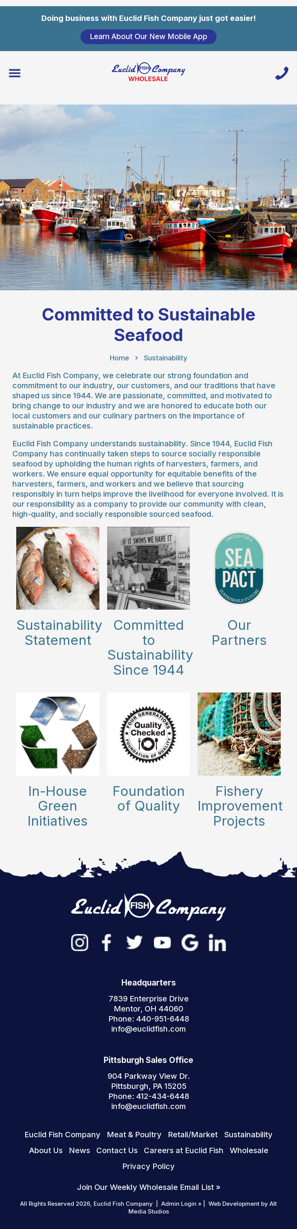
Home (119, 358)
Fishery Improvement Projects (240, 806)
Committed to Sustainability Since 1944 (150, 647)
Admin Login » (181, 1203)
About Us (46, 1150)
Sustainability (165, 358)
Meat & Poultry (134, 1134)
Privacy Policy (148, 1166)
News (79, 1150)
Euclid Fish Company (62, 1134)
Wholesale (249, 1150)
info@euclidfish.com (148, 1029)
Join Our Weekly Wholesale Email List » (148, 1187)
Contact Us (117, 1150)
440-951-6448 (162, 1018)
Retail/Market (193, 1134)
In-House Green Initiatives (57, 806)
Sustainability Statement (59, 632)
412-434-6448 (162, 1096)
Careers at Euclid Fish (184, 1150)
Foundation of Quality (149, 798)
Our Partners (239, 632)
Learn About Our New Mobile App (148, 36)
